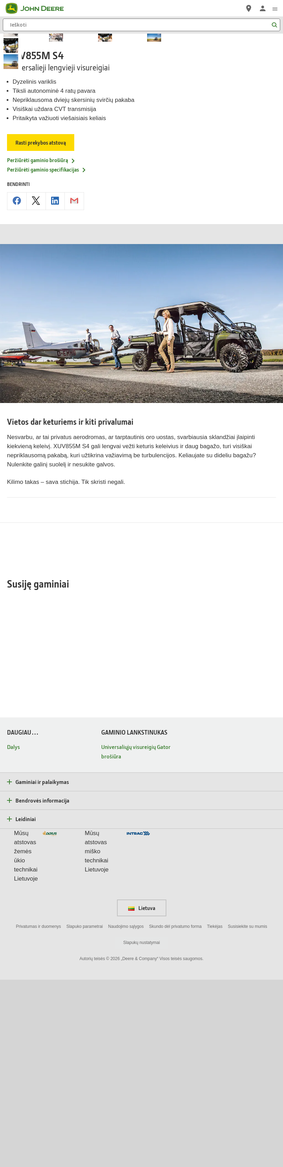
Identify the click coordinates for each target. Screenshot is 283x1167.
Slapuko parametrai (84, 1113)
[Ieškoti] (141, 25)
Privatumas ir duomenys (38, 1113)
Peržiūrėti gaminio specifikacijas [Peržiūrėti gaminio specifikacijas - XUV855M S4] (47, 320)
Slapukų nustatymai (141, 1129)
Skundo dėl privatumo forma (175, 1113)
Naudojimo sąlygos (126, 1113)
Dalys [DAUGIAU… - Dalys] (13, 934)
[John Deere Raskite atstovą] (249, 8)
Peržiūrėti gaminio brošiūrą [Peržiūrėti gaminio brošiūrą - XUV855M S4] (41, 311)
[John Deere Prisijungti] (263, 8)
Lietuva (141, 1095)
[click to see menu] (275, 8)
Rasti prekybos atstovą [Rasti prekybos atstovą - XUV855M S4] (40, 293)
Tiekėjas (214, 1113)
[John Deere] (39, 8)
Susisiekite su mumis (247, 1113)
